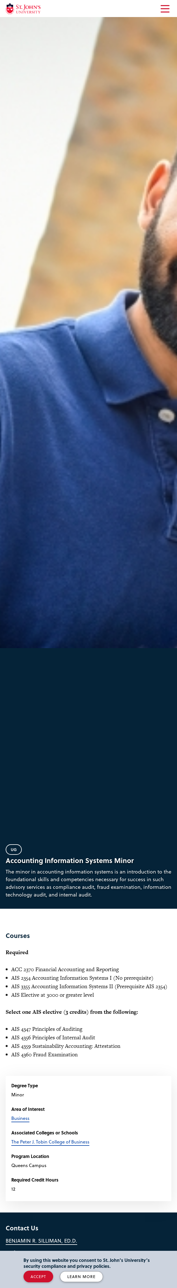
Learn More (81, 1276)
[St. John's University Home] (23, 8)
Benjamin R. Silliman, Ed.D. (41, 1240)
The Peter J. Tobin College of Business (50, 1141)
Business (20, 1118)
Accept (38, 1276)
